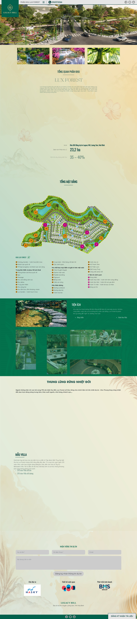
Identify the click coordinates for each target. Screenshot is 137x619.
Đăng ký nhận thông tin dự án (68, 573)
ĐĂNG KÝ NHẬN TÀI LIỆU (122, 616)
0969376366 (57, 2)
